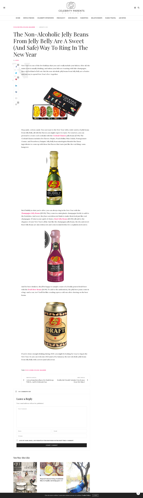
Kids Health (72, 18)
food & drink (29, 370)
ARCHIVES (122, 18)
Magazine (32, 27)
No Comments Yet (23, 391)
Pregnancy (61, 18)
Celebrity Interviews (45, 18)
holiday (36, 370)
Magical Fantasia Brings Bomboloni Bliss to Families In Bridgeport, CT (51, 480)
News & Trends (28, 18)
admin (17, 60)
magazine (43, 370)
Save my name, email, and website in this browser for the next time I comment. (46, 440)
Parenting (84, 18)
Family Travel (110, 18)
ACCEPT (95, 495)
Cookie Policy (86, 495)
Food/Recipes (18, 27)
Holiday (25, 27)
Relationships (96, 18)
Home (18, 18)
